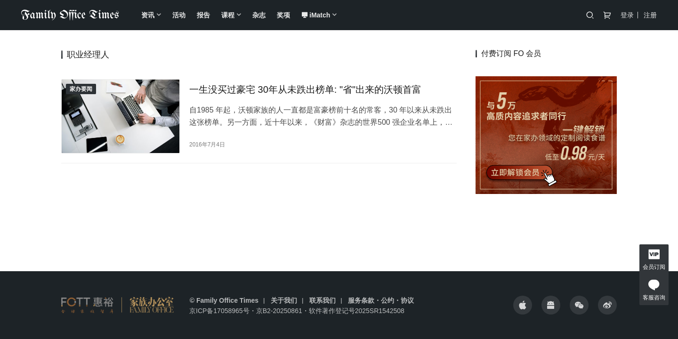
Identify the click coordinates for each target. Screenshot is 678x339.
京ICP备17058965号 (219, 311)
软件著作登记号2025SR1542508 (356, 311)
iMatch (315, 15)
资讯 (147, 15)
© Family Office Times (224, 300)
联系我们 (322, 300)
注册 (650, 15)
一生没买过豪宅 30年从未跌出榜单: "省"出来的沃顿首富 (305, 89)
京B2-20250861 (279, 311)
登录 (627, 15)
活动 (179, 15)
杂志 (259, 15)
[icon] (522, 305)
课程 (227, 15)
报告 (203, 15)
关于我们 (284, 300)
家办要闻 (81, 89)
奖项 (283, 15)
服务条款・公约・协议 (381, 300)
